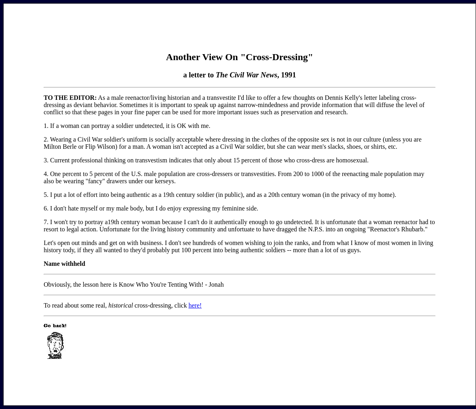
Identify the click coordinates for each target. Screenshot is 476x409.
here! (195, 305)
